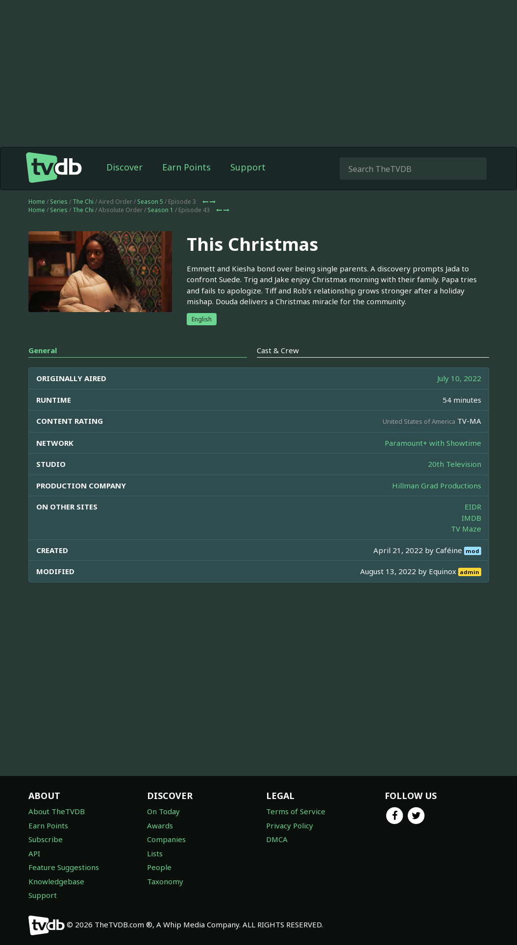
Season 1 (160, 210)
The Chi (83, 201)
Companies (166, 839)
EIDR (473, 506)
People (159, 867)
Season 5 (150, 201)
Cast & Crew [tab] (278, 350)
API (34, 853)
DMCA (277, 839)
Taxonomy (165, 881)
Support (248, 167)
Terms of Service (295, 811)
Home (36, 201)
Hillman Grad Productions (436, 485)
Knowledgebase (56, 881)
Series (59, 201)
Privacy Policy (289, 825)
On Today (163, 811)
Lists (155, 853)
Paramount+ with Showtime (433, 443)
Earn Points (186, 167)
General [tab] (42, 350)
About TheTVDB (56, 811)
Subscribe (45, 839)
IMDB (471, 518)
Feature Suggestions (63, 867)
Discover (124, 167)
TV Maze (466, 528)
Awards (160, 825)
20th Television (454, 464)
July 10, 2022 (459, 378)
